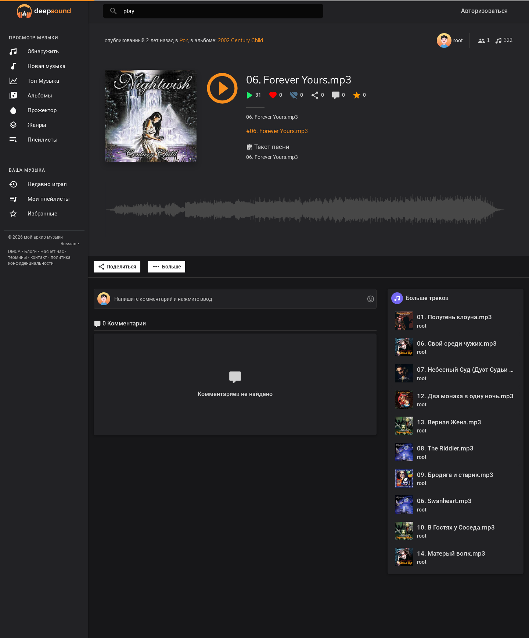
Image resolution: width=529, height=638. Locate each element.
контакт (38, 257)
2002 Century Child (240, 40)
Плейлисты (33, 139)
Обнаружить (34, 51)
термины (17, 257)
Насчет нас (52, 251)
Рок (183, 40)
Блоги (30, 251)
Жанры (27, 125)
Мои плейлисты (39, 199)
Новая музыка (37, 66)
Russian (68, 243)
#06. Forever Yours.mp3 (277, 131)
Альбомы (30, 95)
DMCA (14, 251)
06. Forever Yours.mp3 (299, 79)
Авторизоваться (484, 10)
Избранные (33, 213)
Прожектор (33, 110)
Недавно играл (38, 184)
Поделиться (117, 266)
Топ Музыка (34, 80)
